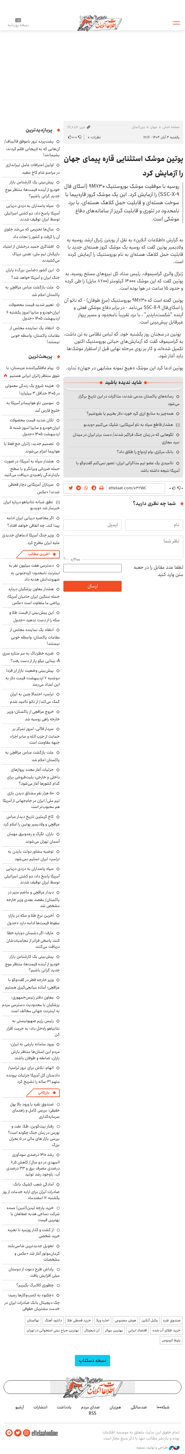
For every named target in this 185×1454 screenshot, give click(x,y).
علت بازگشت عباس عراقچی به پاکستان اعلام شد (32, 291)
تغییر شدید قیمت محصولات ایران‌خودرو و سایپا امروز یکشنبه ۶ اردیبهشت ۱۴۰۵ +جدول (33, 311)
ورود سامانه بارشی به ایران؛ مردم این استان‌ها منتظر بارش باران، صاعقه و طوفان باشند (35, 1051)
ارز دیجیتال (92, 1330)
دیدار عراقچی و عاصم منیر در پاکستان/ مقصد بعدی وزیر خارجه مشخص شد (33, 899)
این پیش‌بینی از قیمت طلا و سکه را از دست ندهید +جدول (34, 616)
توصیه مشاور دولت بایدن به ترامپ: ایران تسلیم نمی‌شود (34, 855)
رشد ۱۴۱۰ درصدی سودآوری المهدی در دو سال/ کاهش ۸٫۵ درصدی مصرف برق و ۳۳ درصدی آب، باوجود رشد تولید (33, 1164)
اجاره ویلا (102, 1320)
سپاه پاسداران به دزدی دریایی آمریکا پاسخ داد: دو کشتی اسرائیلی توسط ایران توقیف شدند (32, 212)
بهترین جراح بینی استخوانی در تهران (53, 1330)
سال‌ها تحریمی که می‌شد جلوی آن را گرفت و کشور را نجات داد (32, 233)
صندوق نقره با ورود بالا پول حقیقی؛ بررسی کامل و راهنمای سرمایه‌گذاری (35, 1110)
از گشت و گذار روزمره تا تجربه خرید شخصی (34, 1233)
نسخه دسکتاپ (92, 1360)
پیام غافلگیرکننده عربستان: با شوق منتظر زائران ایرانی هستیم (33, 372)
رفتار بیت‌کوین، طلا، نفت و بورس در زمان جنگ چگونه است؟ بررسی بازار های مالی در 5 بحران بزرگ (34, 1135)
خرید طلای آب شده (166, 1330)
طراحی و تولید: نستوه (158, 1447)
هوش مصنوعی (125, 1320)
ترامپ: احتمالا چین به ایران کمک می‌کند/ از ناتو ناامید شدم (35, 698)
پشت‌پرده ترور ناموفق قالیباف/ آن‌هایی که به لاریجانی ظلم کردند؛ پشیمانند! (32, 148)
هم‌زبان (115, 1407)
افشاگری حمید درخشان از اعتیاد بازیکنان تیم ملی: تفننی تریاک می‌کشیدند (31, 253)
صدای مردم (90, 1407)
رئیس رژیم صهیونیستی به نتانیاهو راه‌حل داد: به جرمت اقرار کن (33, 1028)
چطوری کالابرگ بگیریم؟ (35, 1285)
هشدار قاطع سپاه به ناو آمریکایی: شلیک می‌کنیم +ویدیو (128, 424)
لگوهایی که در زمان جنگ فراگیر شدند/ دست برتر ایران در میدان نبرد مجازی (126, 438)
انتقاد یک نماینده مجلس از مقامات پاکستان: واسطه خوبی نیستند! (35, 335)
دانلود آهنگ (53, 1320)
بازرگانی (43, 1092)
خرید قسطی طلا (79, 1320)
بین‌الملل (138, 127)
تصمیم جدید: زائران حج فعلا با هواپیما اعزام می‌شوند (32, 447)
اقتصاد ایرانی (137, 1330)
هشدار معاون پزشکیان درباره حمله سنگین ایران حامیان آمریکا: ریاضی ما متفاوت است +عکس (33, 596)
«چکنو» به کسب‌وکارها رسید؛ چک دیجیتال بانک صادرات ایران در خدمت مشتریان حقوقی (32, 1302)
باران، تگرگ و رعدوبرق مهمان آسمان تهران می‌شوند (33, 838)
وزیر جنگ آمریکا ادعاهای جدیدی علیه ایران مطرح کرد (31, 539)
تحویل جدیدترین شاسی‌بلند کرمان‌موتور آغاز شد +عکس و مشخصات (34, 1253)
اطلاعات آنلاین (100, 22)
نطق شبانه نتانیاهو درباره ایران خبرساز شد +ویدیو (31, 505)
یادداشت (64, 1407)
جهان (154, 127)
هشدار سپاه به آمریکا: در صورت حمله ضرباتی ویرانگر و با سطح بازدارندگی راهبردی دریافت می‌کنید (32, 468)
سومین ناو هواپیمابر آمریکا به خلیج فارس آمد (33, 407)
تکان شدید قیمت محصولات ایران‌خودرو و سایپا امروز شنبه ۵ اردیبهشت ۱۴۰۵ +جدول (35, 427)
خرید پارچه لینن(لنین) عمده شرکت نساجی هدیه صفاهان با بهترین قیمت (33, 1214)
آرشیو (19, 1407)
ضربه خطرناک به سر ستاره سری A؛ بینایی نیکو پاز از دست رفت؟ (31, 657)
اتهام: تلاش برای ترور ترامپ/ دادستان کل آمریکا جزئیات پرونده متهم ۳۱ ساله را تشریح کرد (33, 1074)
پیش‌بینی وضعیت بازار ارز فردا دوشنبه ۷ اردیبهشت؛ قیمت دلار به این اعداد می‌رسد (32, 677)
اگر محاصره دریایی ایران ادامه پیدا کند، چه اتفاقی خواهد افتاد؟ (33, 522)
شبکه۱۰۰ (163, 1407)
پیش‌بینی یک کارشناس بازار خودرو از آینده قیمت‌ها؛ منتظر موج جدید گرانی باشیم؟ (32, 189)
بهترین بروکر (114, 1330)
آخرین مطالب (38, 554)
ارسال (93, 586)
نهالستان (33, 1320)
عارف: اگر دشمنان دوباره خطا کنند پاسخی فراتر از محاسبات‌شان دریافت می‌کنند (33, 940)
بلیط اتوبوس (171, 1340)
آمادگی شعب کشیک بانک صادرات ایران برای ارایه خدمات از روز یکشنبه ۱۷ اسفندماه (31, 1191)
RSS (92, 1413)
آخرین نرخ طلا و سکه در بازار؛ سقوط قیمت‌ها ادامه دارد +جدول (33, 919)
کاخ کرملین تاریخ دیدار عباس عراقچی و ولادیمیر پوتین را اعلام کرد (31, 820)
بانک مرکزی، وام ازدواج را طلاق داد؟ (145, 452)
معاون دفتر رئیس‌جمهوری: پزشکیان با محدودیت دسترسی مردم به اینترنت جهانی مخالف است (31, 1004)
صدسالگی (139, 1407)
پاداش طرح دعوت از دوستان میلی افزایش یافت (34, 1272)
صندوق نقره (171, 1320)
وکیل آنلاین (150, 1320)
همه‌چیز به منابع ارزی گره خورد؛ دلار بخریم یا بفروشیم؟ (130, 413)
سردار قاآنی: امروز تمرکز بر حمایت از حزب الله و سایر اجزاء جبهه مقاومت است (35, 735)
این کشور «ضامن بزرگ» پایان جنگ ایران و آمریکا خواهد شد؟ (33, 274)
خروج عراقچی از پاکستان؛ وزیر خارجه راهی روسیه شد (33, 715)
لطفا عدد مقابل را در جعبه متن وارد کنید (158, 571)
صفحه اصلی (171, 127)
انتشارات (40, 1407)
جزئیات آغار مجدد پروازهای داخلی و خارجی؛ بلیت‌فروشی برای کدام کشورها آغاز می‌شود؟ (33, 776)
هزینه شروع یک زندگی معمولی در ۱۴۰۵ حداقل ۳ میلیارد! (32, 389)
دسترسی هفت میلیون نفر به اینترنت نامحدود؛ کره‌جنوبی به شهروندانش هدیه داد (34, 572)
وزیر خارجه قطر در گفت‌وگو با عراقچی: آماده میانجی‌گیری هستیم (32, 983)
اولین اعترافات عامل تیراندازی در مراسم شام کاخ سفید (33, 169)
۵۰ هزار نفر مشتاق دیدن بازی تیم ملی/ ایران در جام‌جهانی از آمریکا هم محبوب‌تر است (31, 800)
